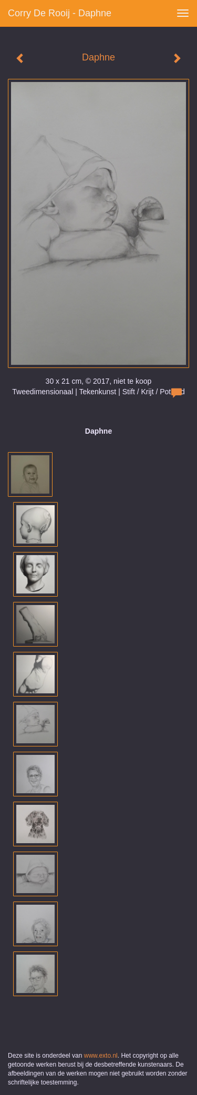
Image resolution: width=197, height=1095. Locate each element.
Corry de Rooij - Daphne (59, 13)
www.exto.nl (101, 1055)
